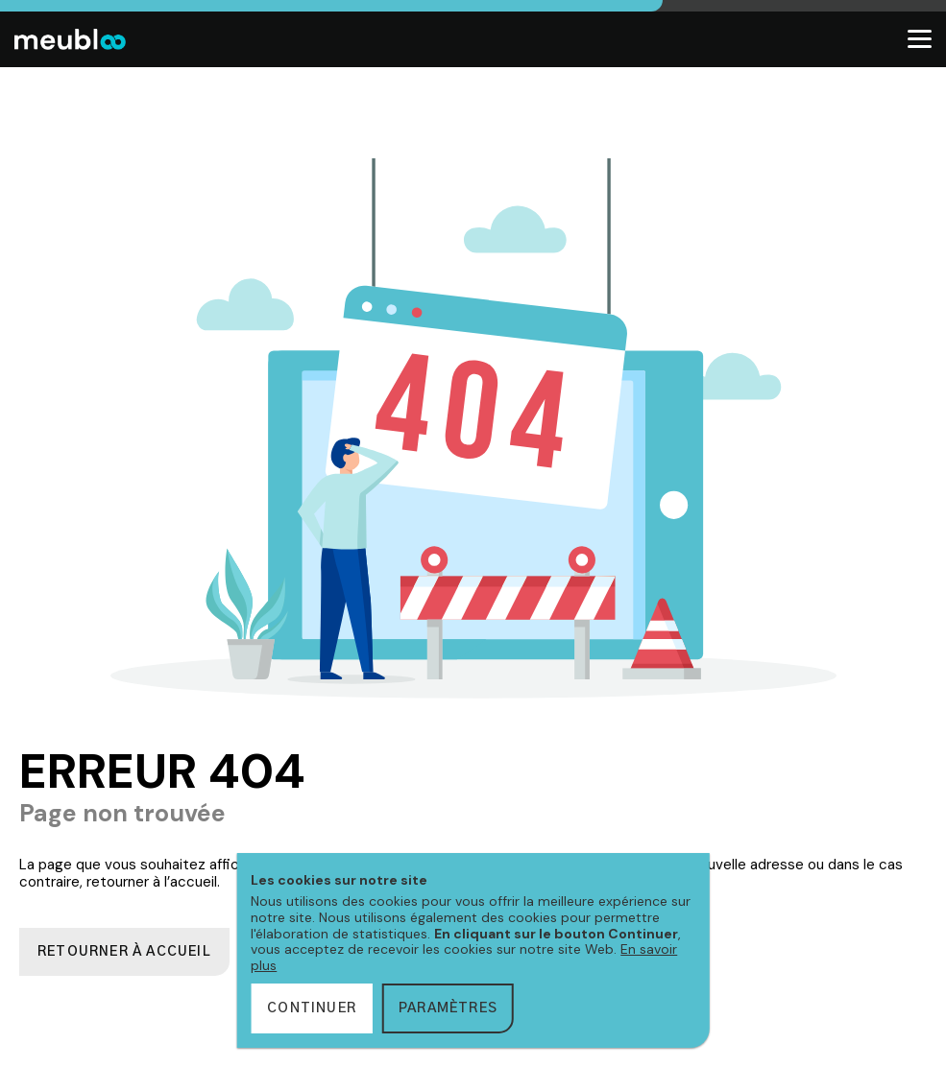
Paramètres (448, 1008)
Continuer (311, 1008)
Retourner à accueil (124, 952)
